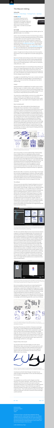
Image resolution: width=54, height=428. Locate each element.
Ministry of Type (22, 424)
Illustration (16, 13)
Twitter (15, 411)
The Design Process (31, 13)
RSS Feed (16, 410)
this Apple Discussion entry (28, 43)
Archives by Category (18, 408)
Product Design (23, 13)
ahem (19, 16)
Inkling (16, 59)
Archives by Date (17, 407)
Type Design (39, 13)
